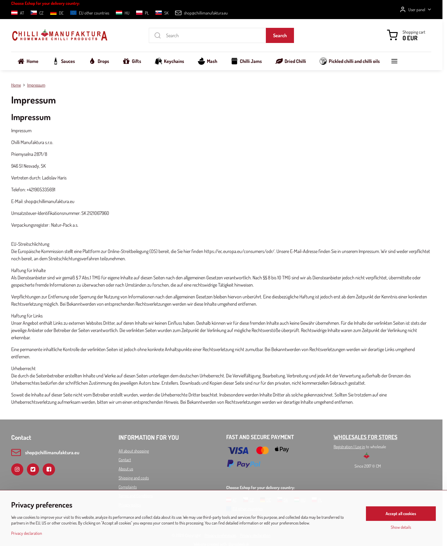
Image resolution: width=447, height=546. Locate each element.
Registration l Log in (349, 446)
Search (280, 35)
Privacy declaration (26, 533)
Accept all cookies (401, 513)
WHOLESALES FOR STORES (365, 437)
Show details (401, 527)
